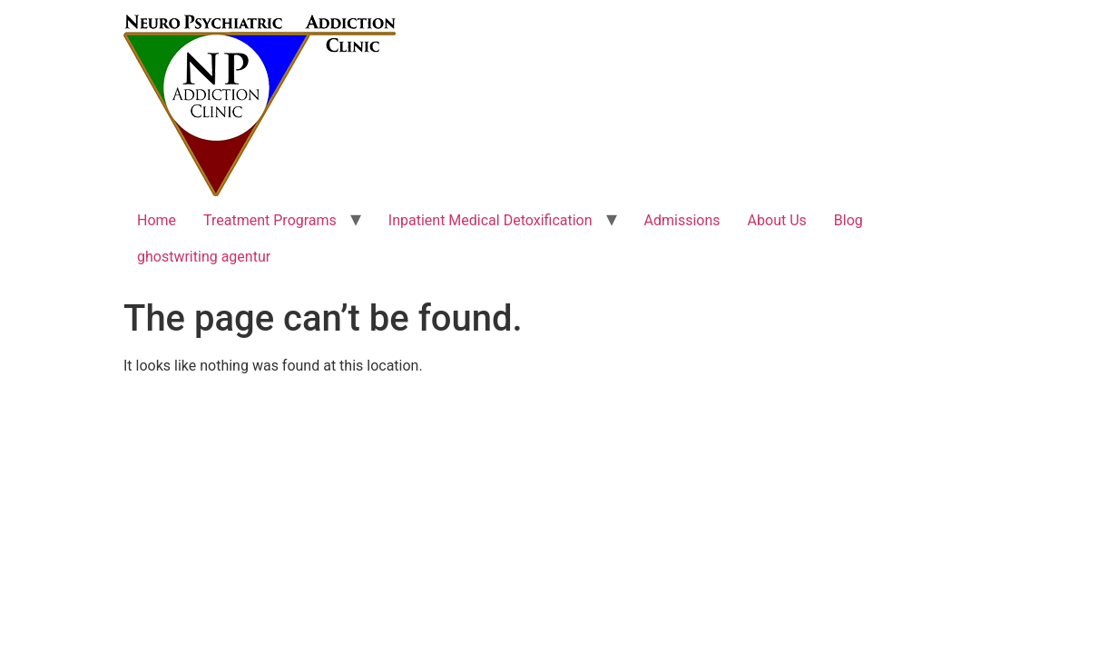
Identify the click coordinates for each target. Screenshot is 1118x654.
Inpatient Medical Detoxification (490, 220)
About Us (777, 220)
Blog (848, 220)
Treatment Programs (270, 220)
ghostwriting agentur (203, 256)
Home (156, 220)
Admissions (682, 220)
